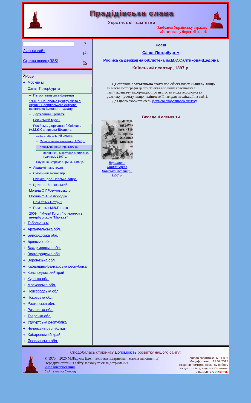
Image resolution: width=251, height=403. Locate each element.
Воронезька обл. (42, 278)
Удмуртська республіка (47, 347)
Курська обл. (38, 299)
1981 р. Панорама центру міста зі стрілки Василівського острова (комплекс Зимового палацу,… (55, 107)
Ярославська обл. (43, 368)
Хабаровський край (44, 361)
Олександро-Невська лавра (55, 188)
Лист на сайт (34, 51)
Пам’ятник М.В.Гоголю (50, 220)
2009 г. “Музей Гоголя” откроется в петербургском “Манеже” (56, 229)
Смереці (71, 398)
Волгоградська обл (44, 271)
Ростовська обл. (41, 327)
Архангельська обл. (44, 244)
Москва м (36, 83)
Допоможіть (125, 379)
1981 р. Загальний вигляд (54, 141)
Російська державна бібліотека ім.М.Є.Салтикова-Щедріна (55, 132)
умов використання (60, 394)
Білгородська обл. (43, 251)
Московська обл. (42, 306)
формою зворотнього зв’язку (174, 101)
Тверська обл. (39, 340)
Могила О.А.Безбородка (48, 207)
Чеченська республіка (46, 354)
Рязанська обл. (40, 333)
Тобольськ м (38, 237)
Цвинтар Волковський (50, 194)
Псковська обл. (40, 320)
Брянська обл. (40, 258)
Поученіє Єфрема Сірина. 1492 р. (60, 169)
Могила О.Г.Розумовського (50, 201)
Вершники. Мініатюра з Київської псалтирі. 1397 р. (66, 161)
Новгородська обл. (43, 313)
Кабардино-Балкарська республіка (57, 285)
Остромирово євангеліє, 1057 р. (62, 147)
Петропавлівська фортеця (53, 97)
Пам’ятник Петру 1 (47, 214)
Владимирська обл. (44, 265)
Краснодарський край (46, 292)
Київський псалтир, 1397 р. (59, 153)
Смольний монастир (49, 182)
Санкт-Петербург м (44, 90)
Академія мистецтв (48, 175)
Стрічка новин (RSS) (40, 61)
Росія (29, 76)
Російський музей (46, 124)
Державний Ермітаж (48, 117)
